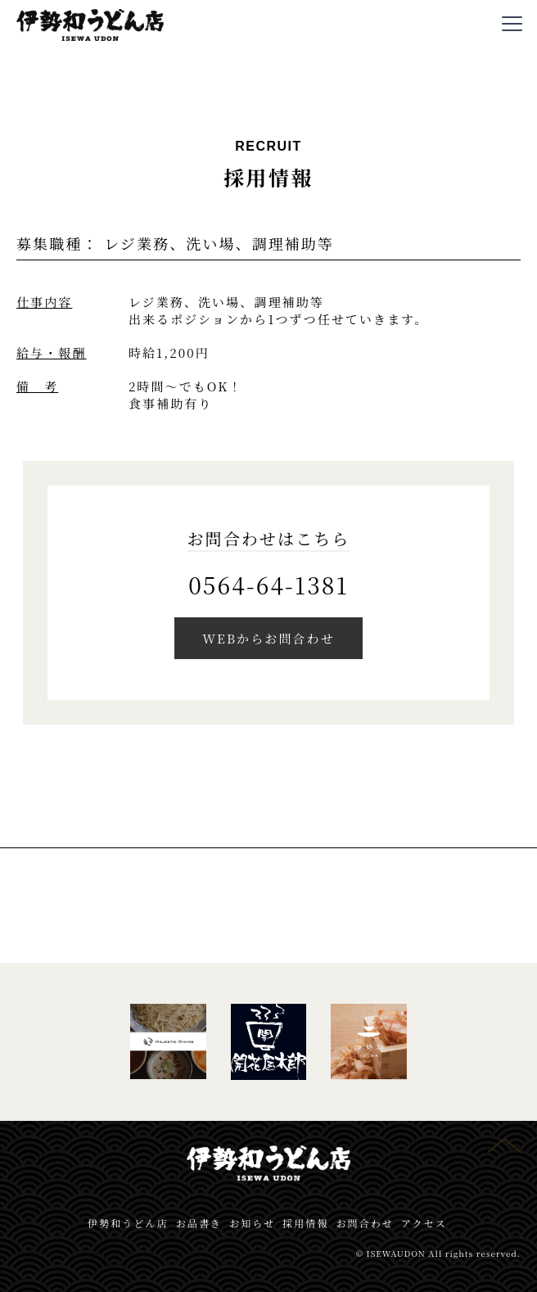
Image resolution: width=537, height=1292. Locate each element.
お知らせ (252, 1223)
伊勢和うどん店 (128, 1223)
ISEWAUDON (396, 1253)
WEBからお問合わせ (268, 638)
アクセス (424, 1223)
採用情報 (305, 1223)
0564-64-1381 (268, 584)
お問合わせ (365, 1223)
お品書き (199, 1223)
